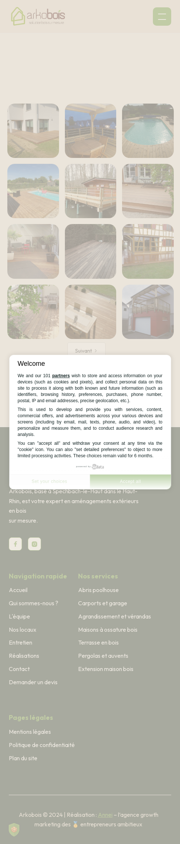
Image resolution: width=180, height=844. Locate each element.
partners (61, 376)
